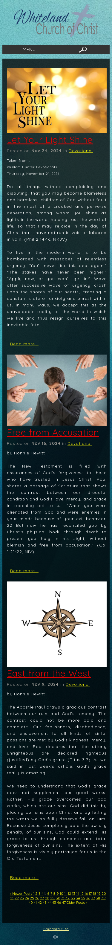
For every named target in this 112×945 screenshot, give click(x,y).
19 (99, 893)
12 (69, 893)
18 (94, 893)
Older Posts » (77, 902)
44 (49, 902)
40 (31, 902)
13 (73, 893)
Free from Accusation (53, 432)
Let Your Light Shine (50, 139)
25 (32, 898)
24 (27, 898)
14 (77, 893)
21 (11, 898)
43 (45, 902)
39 (103, 898)
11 (65, 893)
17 (90, 893)
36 (88, 898)
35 (83, 898)
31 (63, 898)
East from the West (49, 673)
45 (54, 902)
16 (86, 893)
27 (42, 898)
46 (59, 902)
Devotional (81, 150)
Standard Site (56, 929)
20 (104, 893)
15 (82, 893)
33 (73, 898)
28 (47, 898)
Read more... (24, 343)
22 (17, 898)
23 (22, 898)
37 (93, 898)
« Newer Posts (21, 893)
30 (58, 898)
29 (52, 898)
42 (40, 902)
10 (61, 893)
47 (64, 902)
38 (98, 898)
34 (78, 898)
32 (67, 898)
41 (35, 902)
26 (37, 898)
